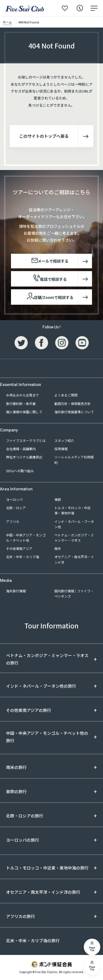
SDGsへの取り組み (20, 470)
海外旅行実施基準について (74, 411)
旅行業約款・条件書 (21, 403)
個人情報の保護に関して (24, 411)
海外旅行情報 (16, 590)
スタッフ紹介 (64, 440)
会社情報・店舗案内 (21, 448)
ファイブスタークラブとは (26, 440)
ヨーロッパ (14, 499)
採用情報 (61, 448)
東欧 (57, 499)
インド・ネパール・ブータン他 (74, 524)
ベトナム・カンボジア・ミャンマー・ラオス (74, 537)
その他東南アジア (19, 548)
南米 (57, 548)
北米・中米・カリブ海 (22, 556)
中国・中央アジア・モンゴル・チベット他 (26, 537)
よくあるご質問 (65, 395)
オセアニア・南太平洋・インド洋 (74, 559)
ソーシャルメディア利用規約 (74, 460)
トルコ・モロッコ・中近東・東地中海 (72, 510)
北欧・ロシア (16, 507)
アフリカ (12, 521)
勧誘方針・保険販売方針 (72, 403)
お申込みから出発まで (22, 395)
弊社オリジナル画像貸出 (24, 457)
